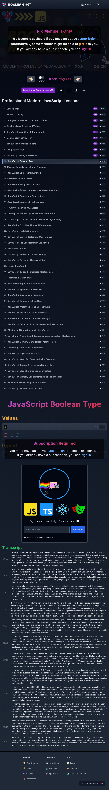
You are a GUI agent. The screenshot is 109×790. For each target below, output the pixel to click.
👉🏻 (78, 79)
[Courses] (86, 4)
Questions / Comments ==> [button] (38, 90)
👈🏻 (30, 79)
